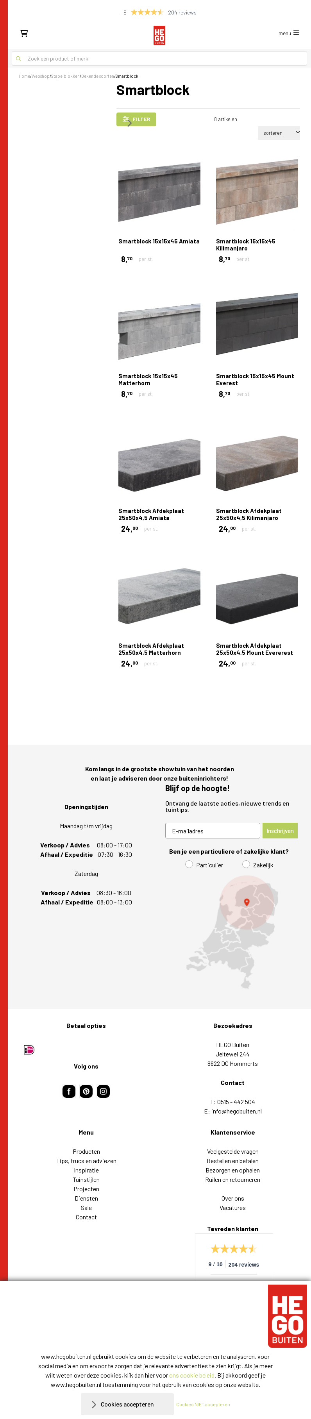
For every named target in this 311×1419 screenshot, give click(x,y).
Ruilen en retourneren (232, 1179)
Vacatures (233, 1207)
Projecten (86, 1188)
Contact (86, 1217)
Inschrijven (280, 830)
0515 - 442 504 (236, 1101)
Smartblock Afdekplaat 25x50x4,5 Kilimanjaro (249, 514)
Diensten (86, 1198)
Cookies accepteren (127, 1404)
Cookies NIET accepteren (205, 1404)
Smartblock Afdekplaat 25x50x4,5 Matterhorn (151, 649)
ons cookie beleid (191, 1375)
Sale (86, 1207)
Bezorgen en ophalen (233, 1170)
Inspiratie (86, 1170)
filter (136, 119)
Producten (86, 1151)
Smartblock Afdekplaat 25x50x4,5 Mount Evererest (254, 649)
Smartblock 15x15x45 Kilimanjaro (245, 245)
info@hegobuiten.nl (236, 1111)
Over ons (233, 1198)
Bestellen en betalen (233, 1160)
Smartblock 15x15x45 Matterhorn (148, 379)
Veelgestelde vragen (233, 1151)
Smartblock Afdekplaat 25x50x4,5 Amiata (151, 514)
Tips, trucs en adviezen (86, 1160)
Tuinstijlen (86, 1179)
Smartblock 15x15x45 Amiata (159, 241)
